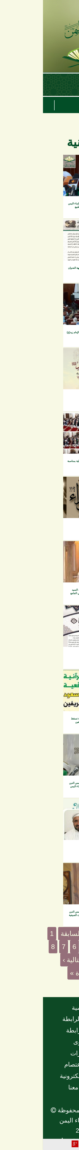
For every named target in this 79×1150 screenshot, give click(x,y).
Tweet (40, 1143)
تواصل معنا (39, 1087)
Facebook (49, 1143)
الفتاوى (39, 1041)
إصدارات (66, 225)
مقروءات (65, 676)
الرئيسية (39, 1007)
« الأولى (61, 933)
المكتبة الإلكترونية (39, 1075)
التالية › (30, 960)
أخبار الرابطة (39, 1030)
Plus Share (32, 1143)
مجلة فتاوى (63, 611)
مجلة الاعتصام (39, 1064)
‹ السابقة (30, 933)
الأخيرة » (39, 973)
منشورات (39, 1053)
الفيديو (67, 160)
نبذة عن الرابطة (39, 1019)
